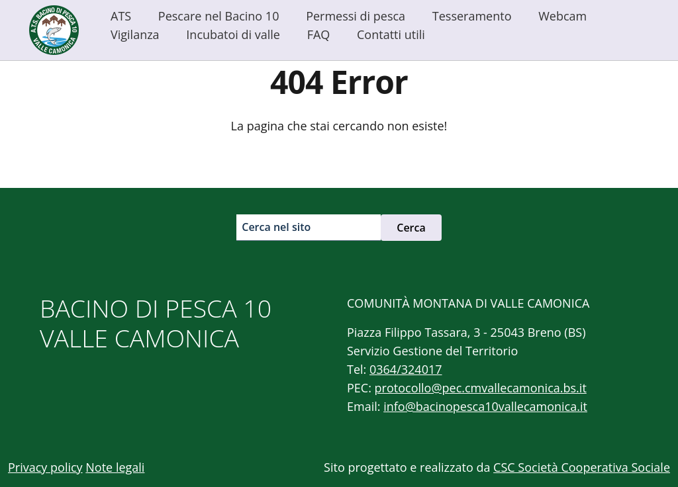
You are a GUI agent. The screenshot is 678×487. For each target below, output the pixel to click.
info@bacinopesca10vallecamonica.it (485, 406)
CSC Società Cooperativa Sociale (581, 467)
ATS (121, 16)
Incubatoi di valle (233, 34)
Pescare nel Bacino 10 (218, 16)
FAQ (318, 34)
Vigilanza (135, 34)
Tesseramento (472, 16)
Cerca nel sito (276, 227)
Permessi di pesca (355, 16)
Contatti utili (391, 34)
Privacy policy (45, 467)
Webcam (562, 16)
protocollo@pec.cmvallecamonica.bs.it (481, 388)
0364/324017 (405, 369)
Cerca (411, 227)
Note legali (114, 467)
